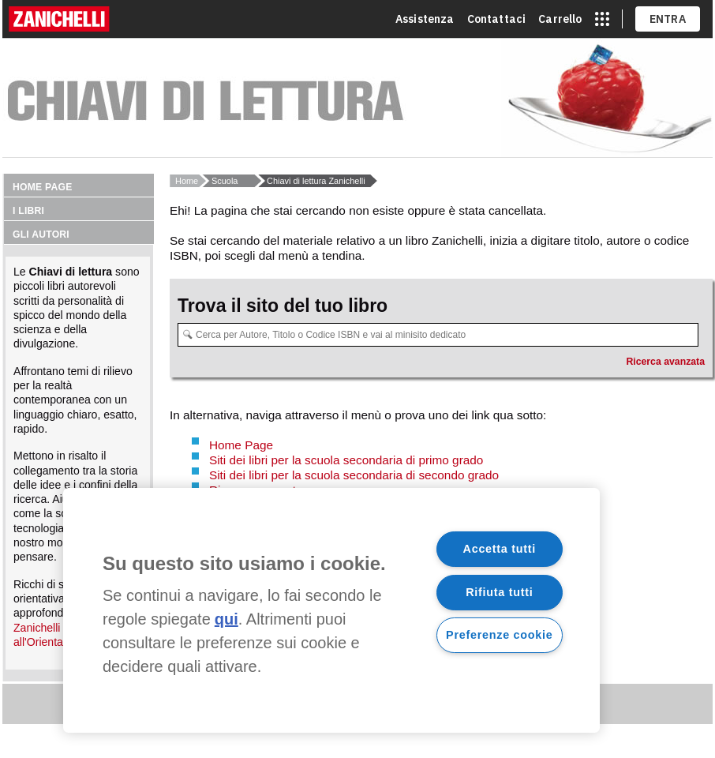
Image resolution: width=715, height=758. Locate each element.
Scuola (225, 181)
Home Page (241, 445)
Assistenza (425, 18)
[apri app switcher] (602, 19)
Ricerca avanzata (665, 361)
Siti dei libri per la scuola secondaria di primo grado (346, 460)
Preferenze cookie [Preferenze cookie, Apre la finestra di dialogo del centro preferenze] (499, 635)
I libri (28, 210)
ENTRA (668, 19)
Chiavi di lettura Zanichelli (316, 181)
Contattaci (496, 18)
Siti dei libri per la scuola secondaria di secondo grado (354, 475)
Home (186, 181)
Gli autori (41, 234)
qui (226, 619)
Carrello (560, 18)
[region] (331, 610)
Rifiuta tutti (499, 592)
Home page (43, 187)
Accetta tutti (500, 548)
